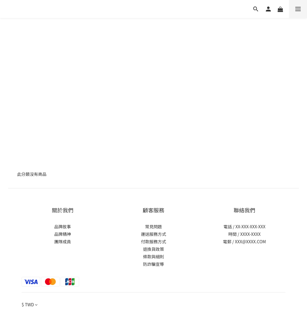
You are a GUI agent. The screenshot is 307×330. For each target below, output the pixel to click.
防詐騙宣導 (153, 264)
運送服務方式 (153, 234)
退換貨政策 (153, 249)
